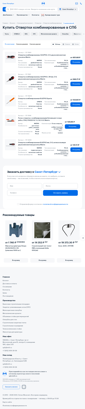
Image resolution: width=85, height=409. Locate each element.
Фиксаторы (77, 34)
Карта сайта (7, 402)
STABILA (16, 34)
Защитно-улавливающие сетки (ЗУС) (16, 307)
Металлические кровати (49, 34)
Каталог (6, 280)
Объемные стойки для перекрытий (16, 316)
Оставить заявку (60, 193)
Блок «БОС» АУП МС (66, 246)
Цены (5, 293)
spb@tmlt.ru (7, 347)
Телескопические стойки (12, 329)
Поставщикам (8, 296)
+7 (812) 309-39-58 (10, 350)
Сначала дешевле (22, 44)
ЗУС (34, 34)
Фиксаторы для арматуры (12, 332)
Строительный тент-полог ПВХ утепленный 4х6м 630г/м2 (41, 248)
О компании (7, 287)
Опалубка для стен (10, 319)
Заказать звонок (11, 387)
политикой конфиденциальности (55, 204)
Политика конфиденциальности (15, 405)
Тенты (7, 34)
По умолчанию (9, 44)
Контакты (35, 15)
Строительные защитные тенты (14, 323)
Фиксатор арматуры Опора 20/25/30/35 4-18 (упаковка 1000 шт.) (15, 248)
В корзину (76, 62)
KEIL (26, 34)
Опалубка (65, 34)
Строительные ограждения (13, 326)
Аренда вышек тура (50, 15)
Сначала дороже (35, 44)
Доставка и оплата (10, 283)
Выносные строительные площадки (16, 304)
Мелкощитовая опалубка (12, 310)
